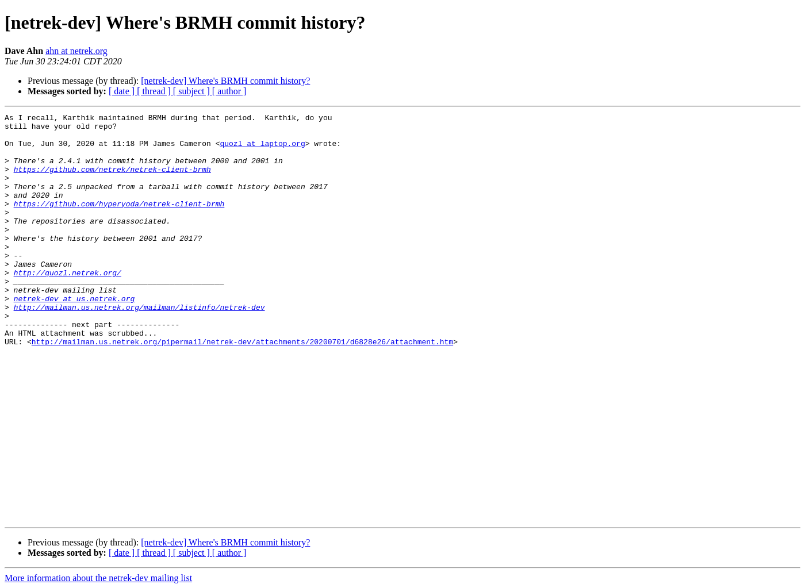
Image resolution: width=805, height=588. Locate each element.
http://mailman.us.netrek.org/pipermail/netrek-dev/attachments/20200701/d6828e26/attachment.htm (242, 388)
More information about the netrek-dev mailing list (98, 578)
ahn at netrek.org (76, 51)
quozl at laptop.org (262, 150)
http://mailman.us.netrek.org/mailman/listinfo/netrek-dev (139, 346)
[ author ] (229, 91)
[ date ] (123, 91)
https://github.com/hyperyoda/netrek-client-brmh (119, 222)
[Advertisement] (717, 142)
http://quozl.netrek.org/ (67, 305)
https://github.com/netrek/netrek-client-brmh (112, 181)
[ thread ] (155, 91)
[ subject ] (192, 91)
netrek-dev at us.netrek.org (74, 336)
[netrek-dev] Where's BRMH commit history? (225, 81)
